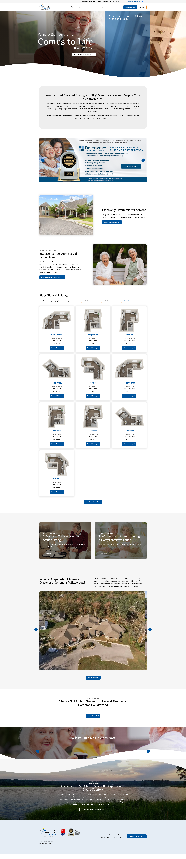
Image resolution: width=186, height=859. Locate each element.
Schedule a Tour (130, 7)
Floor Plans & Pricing (96, 7)
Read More (48, 553)
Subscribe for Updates (132, 2)
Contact (142, 7)
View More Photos (93, 678)
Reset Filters (128, 301)
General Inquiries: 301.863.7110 (90, 2)
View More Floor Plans (93, 502)
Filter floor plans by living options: (50, 301)
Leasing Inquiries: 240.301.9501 (112, 2)
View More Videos (93, 716)
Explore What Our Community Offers (93, 809)
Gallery (107, 7)
